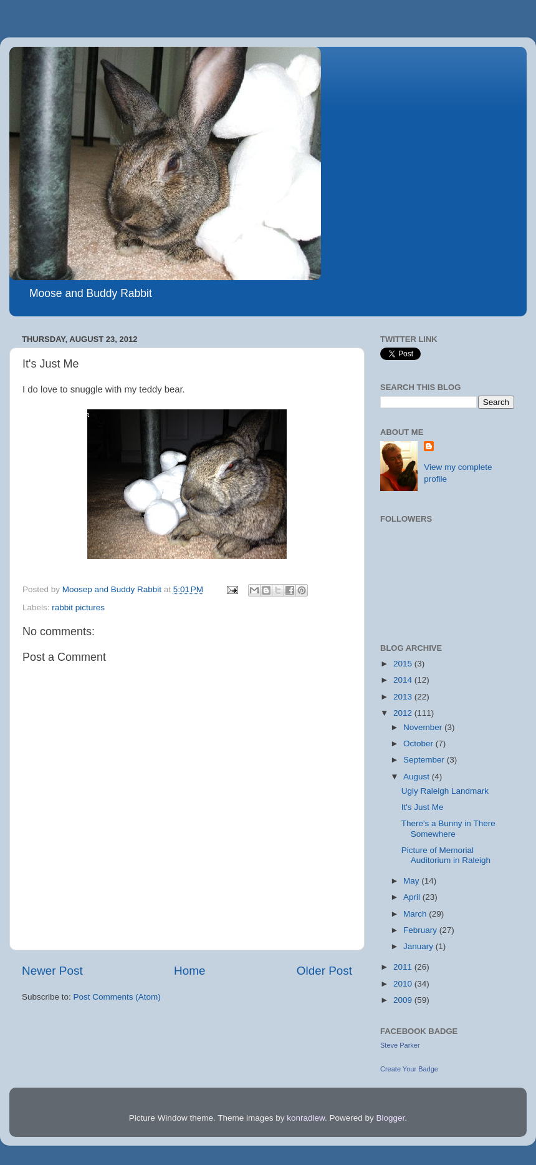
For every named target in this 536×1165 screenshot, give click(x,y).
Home (189, 970)
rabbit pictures (78, 607)
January (419, 946)
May (412, 880)
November (423, 727)
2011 (403, 967)
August (417, 776)
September (425, 759)
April (413, 897)
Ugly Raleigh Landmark (445, 791)
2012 (403, 713)
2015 (403, 663)
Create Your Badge (409, 1069)
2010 (403, 983)
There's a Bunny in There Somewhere (448, 828)
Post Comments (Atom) (117, 997)
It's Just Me (422, 807)
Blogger (390, 1118)
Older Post (324, 970)
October (419, 743)
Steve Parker (400, 1045)
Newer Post (52, 970)
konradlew (306, 1118)
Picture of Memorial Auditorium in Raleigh (446, 855)
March (416, 914)
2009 (403, 1000)
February (421, 930)
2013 (403, 696)
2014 (403, 680)
